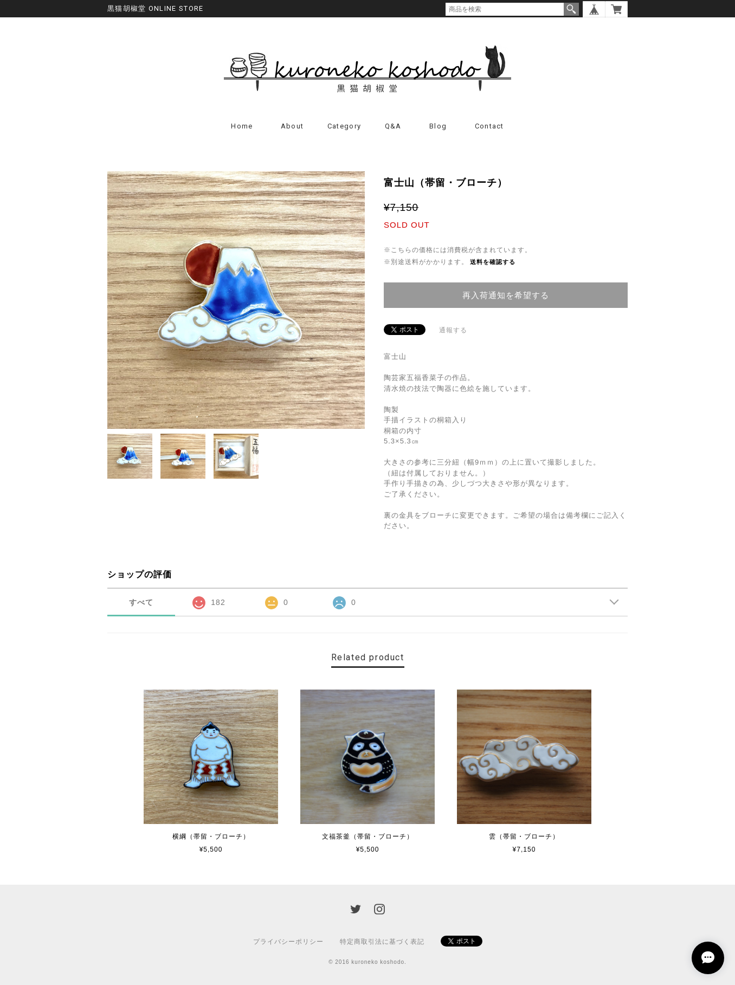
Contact (489, 126)
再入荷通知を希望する (505, 295)
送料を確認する (492, 262)
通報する (453, 330)
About (292, 126)
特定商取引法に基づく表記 (382, 941)
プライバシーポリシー (288, 941)
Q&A (393, 126)
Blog (438, 126)
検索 (571, 9)
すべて (141, 602)
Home (242, 126)
